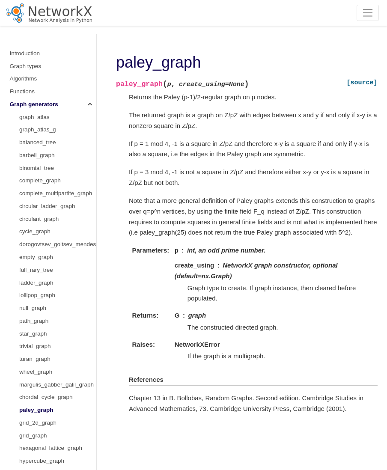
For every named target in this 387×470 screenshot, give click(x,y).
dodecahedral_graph (45, 274)
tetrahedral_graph (42, 440)
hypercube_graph (41, 160)
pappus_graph (37, 402)
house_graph (36, 325)
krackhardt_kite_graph (48, 364)
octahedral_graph (41, 389)
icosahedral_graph (43, 351)
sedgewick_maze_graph (50, 427)
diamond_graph (39, 262)
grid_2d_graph (38, 122)
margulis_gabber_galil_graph (56, 83)
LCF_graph (33, 198)
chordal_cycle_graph (46, 96)
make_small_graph (43, 185)
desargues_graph (41, 249)
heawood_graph (40, 300)
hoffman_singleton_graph (51, 312)
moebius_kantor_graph (48, 376)
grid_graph (33, 134)
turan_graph (35, 58)
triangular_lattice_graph (49, 173)
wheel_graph (35, 71)
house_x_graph (39, 338)
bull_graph (32, 211)
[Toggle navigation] (368, 13)
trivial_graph (35, 45)
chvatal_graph (37, 223)
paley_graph (36, 109)
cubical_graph (37, 236)
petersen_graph (39, 415)
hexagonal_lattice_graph (50, 147)
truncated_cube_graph (48, 453)
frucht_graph (35, 287)
